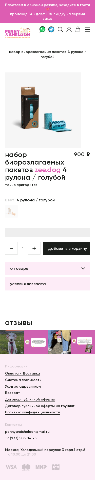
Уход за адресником (23, 386)
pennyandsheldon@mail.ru (27, 431)
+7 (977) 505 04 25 (20, 438)
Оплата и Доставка (22, 373)
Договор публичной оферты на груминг (39, 406)
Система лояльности (23, 380)
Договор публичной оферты (30, 399)
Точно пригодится (21, 184)
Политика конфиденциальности (32, 412)
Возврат (12, 392)
